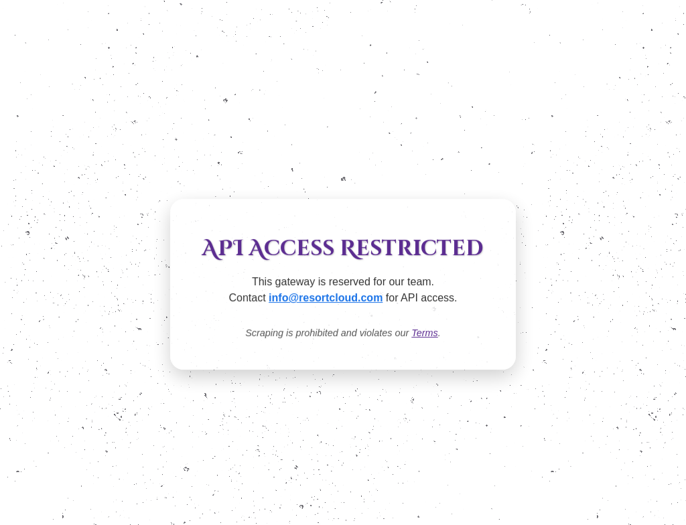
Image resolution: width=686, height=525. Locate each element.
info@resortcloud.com (326, 298)
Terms (424, 333)
